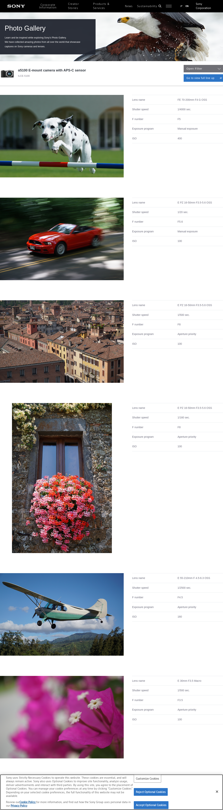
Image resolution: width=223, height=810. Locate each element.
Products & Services (101, 6)
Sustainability (147, 6)
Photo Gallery (25, 28)
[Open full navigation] (169, 6)
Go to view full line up (204, 78)
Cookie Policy (27, 802)
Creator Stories (73, 6)
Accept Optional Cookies (151, 805)
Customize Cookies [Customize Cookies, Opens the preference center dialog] (147, 778)
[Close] (217, 791)
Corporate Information (48, 6)
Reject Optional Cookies (151, 791)
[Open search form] (160, 6)
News (129, 6)
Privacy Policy (19, 805)
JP (181, 6)
